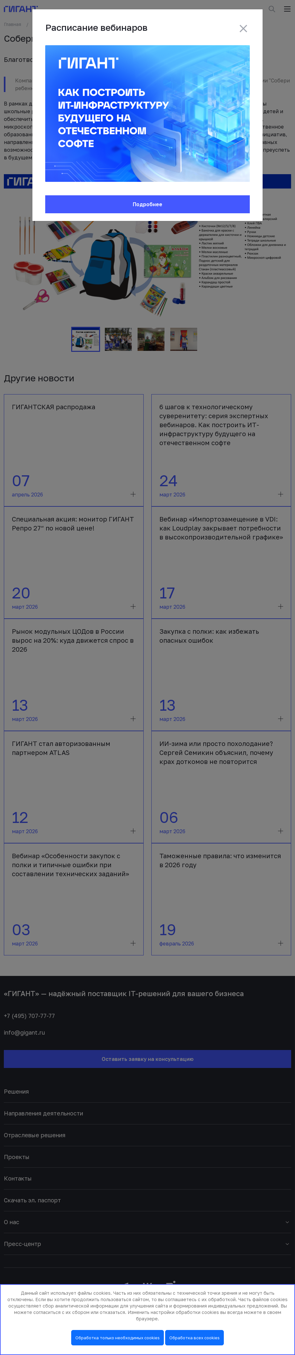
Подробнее (147, 204)
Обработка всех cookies (194, 1337)
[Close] (243, 28)
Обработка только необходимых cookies (117, 1337)
